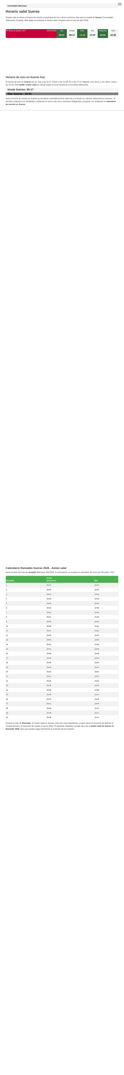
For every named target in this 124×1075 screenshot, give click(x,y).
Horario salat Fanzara (20, 546)
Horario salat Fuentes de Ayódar (25, 570)
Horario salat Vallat (19, 566)
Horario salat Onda (19, 537)
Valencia (14, 599)
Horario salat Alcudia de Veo (23, 517)
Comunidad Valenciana (17, 6)
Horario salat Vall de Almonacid (24, 583)
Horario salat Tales (19, 521)
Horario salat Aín (18, 533)
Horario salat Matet (19, 558)
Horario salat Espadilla (21, 550)
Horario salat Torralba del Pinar (24, 562)
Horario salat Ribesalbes (21, 579)
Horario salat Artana (19, 595)
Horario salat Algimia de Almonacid (26, 541)
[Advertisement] (62, 59)
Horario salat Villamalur (21, 525)
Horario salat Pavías (20, 591)
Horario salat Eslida (19, 554)
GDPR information (13, 678)
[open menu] (120, 4)
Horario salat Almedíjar (21, 574)
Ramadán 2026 (107, 342)
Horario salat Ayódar (20, 529)
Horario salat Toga (19, 587)
